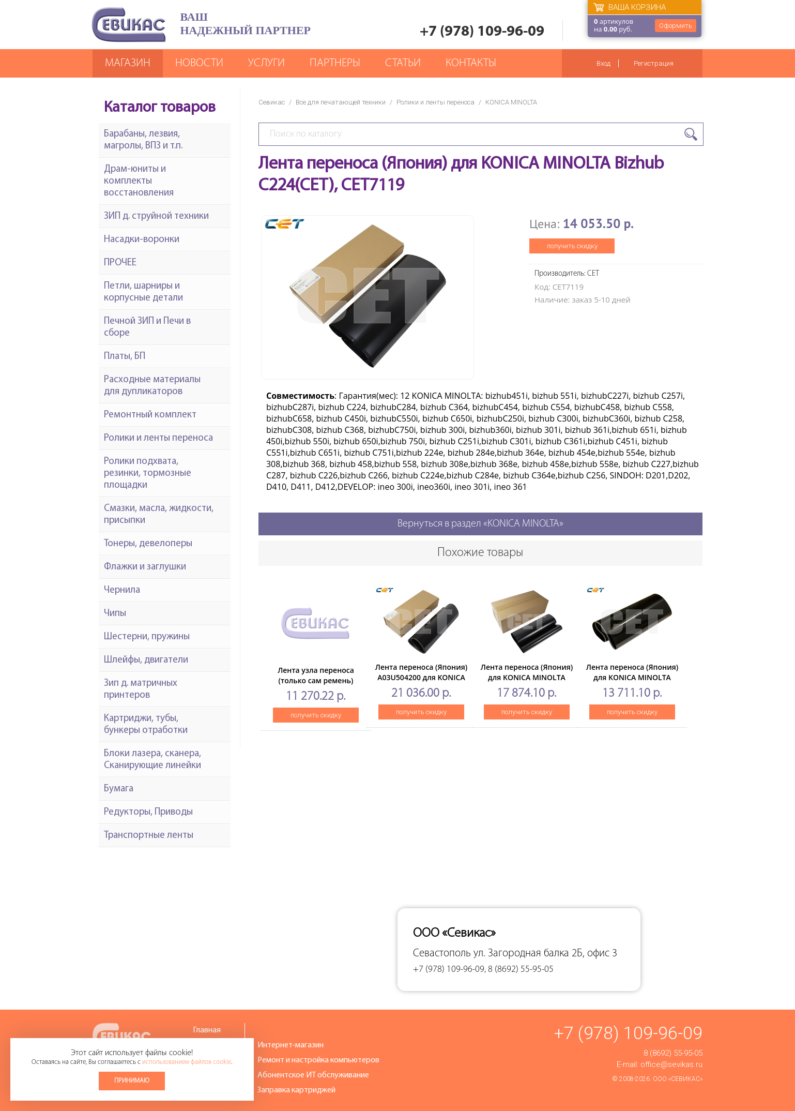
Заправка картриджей (296, 1090)
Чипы (115, 614)
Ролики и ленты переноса (435, 102)
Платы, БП (124, 357)
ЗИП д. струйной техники (156, 216)
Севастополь (442, 953)
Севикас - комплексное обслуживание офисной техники (128, 24)
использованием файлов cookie (186, 1062)
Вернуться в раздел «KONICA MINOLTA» (480, 524)
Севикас (271, 102)
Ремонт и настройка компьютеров (318, 1060)
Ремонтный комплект (150, 415)
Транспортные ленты (148, 835)
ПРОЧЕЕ (120, 263)
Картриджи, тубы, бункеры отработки (146, 724)
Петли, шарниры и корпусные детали (143, 292)
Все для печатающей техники (341, 102)
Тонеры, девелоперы (148, 544)
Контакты (471, 63)
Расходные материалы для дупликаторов (152, 386)
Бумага (118, 789)
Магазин (127, 63)
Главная (207, 1030)
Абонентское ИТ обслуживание (313, 1075)
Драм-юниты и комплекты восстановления (139, 181)
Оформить (675, 25)
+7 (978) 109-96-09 (482, 31)
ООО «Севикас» (677, 1079)
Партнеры (335, 63)
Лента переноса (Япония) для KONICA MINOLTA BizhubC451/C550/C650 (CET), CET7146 (632, 682)
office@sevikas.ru (671, 1064)
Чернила (122, 590)
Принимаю (131, 1080)
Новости (199, 63)
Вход (603, 63)
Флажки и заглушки (145, 567)
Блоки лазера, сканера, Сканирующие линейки (152, 760)
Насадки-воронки (141, 240)
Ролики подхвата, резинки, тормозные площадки (147, 473)
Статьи (403, 63)
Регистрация (654, 63)
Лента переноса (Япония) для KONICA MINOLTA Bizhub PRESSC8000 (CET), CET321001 (527, 682)
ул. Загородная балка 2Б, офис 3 (545, 953)
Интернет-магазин (290, 1045)
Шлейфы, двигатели (146, 660)
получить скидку (572, 246)
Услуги (266, 63)
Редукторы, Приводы (148, 812)
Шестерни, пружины (147, 637)
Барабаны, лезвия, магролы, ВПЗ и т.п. (143, 140)
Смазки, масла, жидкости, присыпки (158, 515)
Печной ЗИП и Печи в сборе (147, 327)
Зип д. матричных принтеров (140, 689)
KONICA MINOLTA (511, 102)
